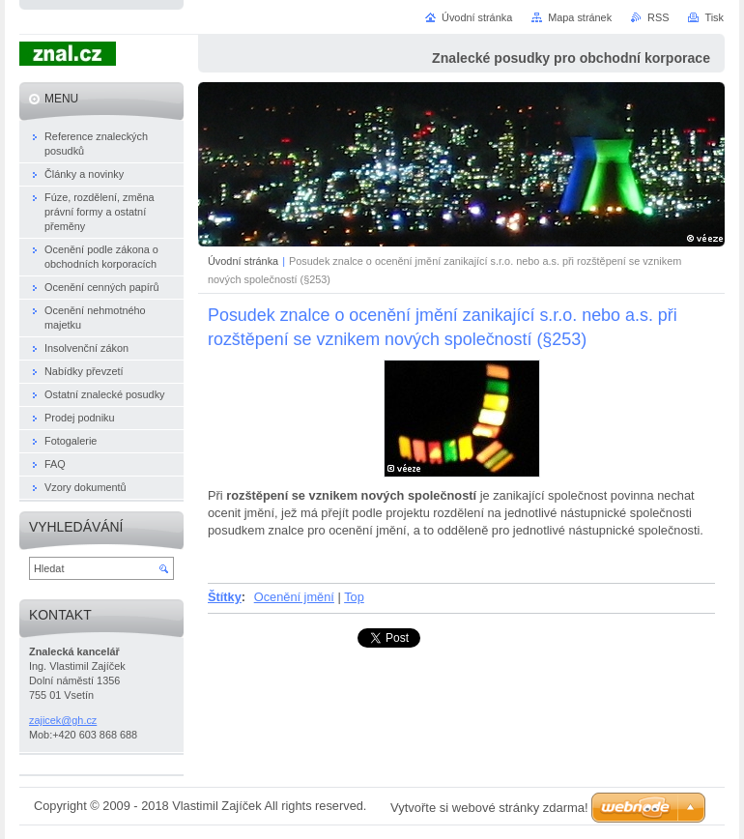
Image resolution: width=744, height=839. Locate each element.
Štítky (225, 597)
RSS (658, 17)
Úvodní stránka (243, 261)
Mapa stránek (580, 17)
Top (354, 597)
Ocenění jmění (294, 597)
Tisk (714, 17)
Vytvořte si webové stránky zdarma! (489, 807)
